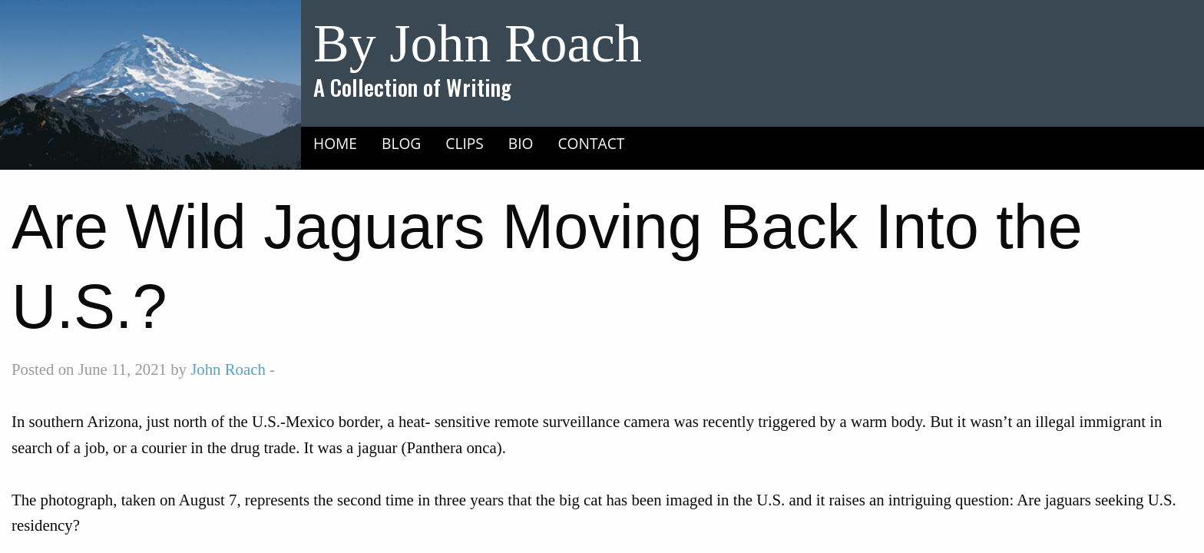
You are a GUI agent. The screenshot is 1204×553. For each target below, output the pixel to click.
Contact (591, 143)
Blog (401, 143)
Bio (521, 143)
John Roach (228, 369)
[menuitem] (335, 143)
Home (335, 143)
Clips (464, 143)
